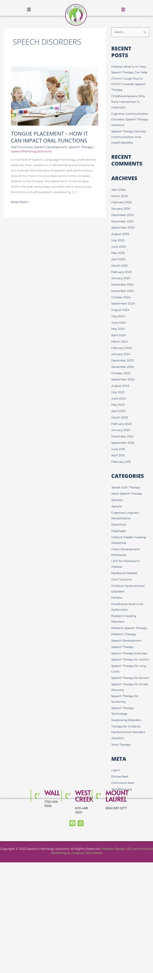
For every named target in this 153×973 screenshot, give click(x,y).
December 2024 (122, 284)
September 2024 (123, 303)
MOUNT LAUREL (117, 796)
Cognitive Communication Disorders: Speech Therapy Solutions (129, 119)
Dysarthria (118, 524)
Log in (115, 770)
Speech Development (50, 147)
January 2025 (120, 278)
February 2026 (121, 202)
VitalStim (117, 738)
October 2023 (120, 373)
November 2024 (122, 291)
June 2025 (118, 246)
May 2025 (118, 253)
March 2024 (119, 341)
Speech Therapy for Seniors (130, 678)
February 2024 (121, 348)
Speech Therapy (81, 147)
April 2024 (118, 335)
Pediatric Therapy (123, 634)
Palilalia (116, 597)
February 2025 (121, 272)
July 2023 (117, 392)
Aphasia (117, 500)
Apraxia (116, 506)
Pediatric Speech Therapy (129, 628)
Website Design (113, 849)
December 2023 (122, 360)
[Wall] (37, 796)
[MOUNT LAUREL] (98, 796)
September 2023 (123, 379)
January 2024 (120, 354)
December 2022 (122, 436)
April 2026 (118, 189)
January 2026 (120, 208)
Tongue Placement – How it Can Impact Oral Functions (49, 137)
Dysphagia (118, 531)
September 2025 (123, 227)
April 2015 (118, 455)
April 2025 (118, 259)
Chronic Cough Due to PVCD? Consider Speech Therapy (128, 84)
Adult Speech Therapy (126, 493)
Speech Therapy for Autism (130, 659)
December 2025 (122, 215)
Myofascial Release (124, 573)
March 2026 (119, 196)
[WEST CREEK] (67, 796)
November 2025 (122, 221)
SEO (130, 849)
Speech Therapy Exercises (129, 653)
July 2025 (117, 240)
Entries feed (119, 776)
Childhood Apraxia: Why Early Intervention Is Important (128, 101)
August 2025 (120, 234)
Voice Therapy (121, 744)
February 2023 (121, 424)
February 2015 (121, 461)
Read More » (20, 201)
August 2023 (120, 386)
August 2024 (120, 310)
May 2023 (118, 404)
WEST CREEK (84, 796)
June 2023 (118, 398)
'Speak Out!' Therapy (125, 487)
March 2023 (119, 417)
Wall (52, 792)
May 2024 (118, 329)
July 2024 (118, 316)
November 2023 (122, 367)
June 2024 (118, 322)
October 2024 (121, 297)
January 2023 (120, 430)
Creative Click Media (87, 853)
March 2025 (119, 265)
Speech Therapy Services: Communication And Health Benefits (128, 137)
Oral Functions (22, 147)
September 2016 (122, 443)
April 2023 (118, 411)
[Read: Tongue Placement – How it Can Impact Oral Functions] (54, 96)
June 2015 (118, 449)
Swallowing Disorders (126, 720)
